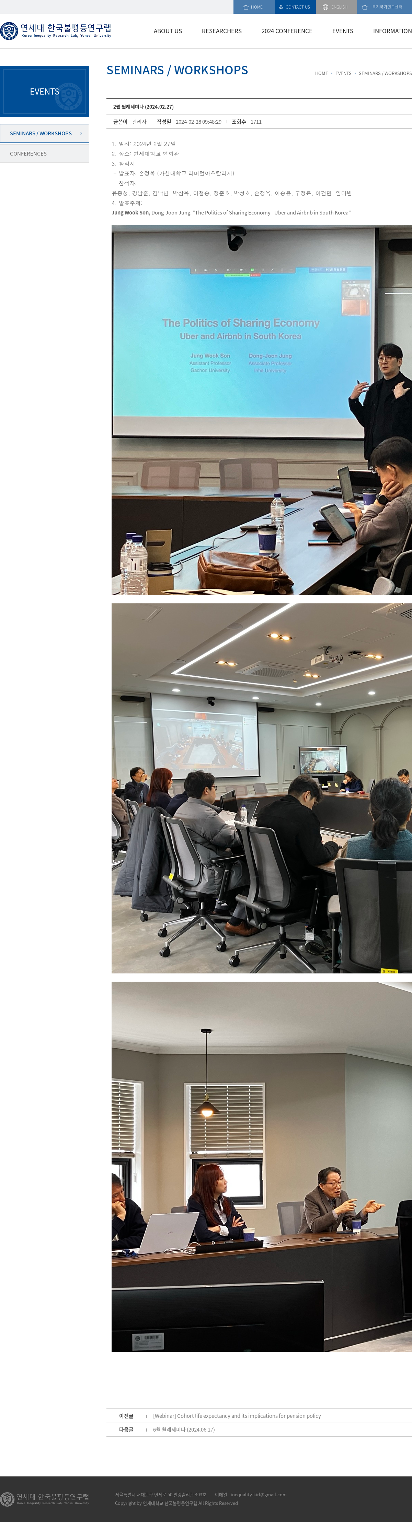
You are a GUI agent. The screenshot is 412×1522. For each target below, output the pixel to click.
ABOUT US (168, 30)
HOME (257, 7)
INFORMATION (392, 30)
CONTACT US (298, 7)
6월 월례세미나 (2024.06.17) (184, 1429)
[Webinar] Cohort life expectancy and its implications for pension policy (237, 1416)
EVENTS (342, 30)
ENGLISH (339, 7)
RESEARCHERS (222, 30)
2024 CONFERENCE (287, 30)
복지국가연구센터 (387, 7)
